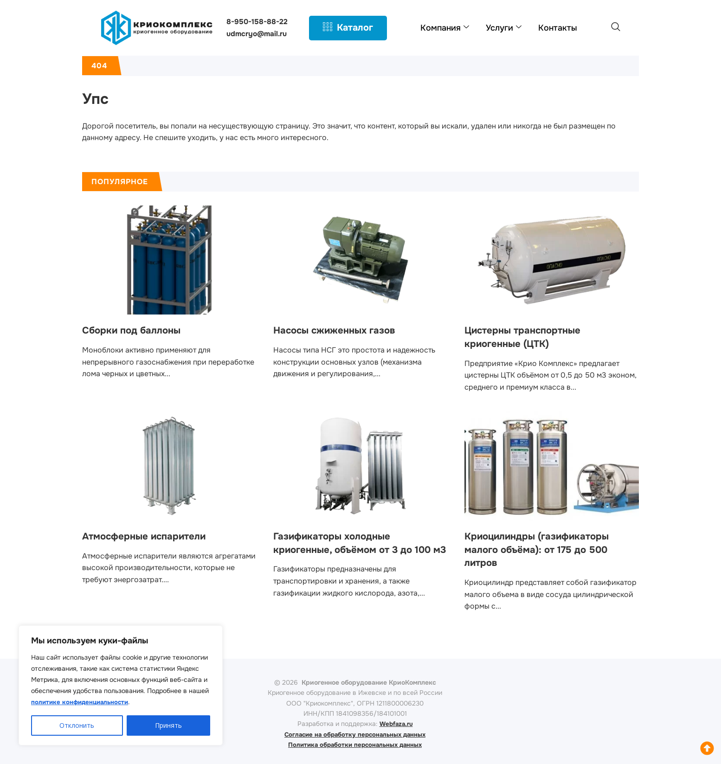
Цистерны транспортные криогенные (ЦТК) (527, 337)
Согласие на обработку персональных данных (355, 734)
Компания (444, 28)
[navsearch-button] (615, 28)
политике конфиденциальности (82, 702)
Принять (168, 725)
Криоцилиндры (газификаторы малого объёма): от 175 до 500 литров (542, 549)
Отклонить (76, 725)
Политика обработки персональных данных (355, 744)
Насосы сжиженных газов (338, 330)
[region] (121, 685)
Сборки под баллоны (135, 330)
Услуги (503, 28)
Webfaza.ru (396, 723)
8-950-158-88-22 (257, 21)
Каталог (348, 28)
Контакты (557, 28)
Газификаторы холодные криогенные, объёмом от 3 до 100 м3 (358, 549)
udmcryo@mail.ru (257, 34)
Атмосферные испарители (149, 536)
